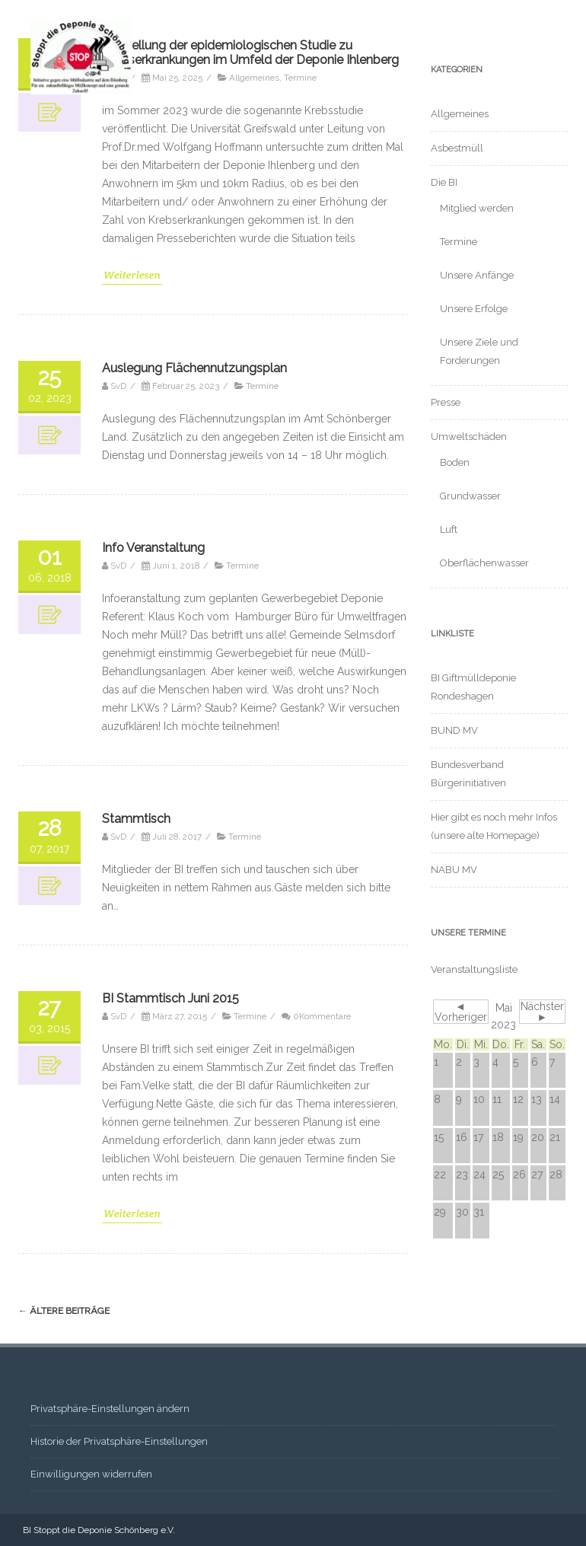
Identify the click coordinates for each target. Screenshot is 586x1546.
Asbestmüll (457, 148)
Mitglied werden (477, 208)
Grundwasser (470, 496)
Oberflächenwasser (484, 563)
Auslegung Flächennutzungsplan (194, 368)
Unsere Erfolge (474, 308)
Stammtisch (136, 818)
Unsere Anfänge (477, 275)
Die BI (444, 182)
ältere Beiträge (64, 1310)
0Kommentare (322, 1016)
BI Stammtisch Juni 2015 (170, 998)
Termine (262, 386)
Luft (448, 529)
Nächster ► (542, 1011)
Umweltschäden (469, 436)
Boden (455, 462)
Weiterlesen (132, 275)
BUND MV (454, 730)
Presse (445, 402)
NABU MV (454, 869)
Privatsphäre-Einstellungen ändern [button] (109, 1408)
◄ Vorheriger (461, 1011)
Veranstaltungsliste (474, 969)
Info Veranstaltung (153, 547)
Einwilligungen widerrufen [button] (91, 1474)
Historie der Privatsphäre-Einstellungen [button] (119, 1441)
